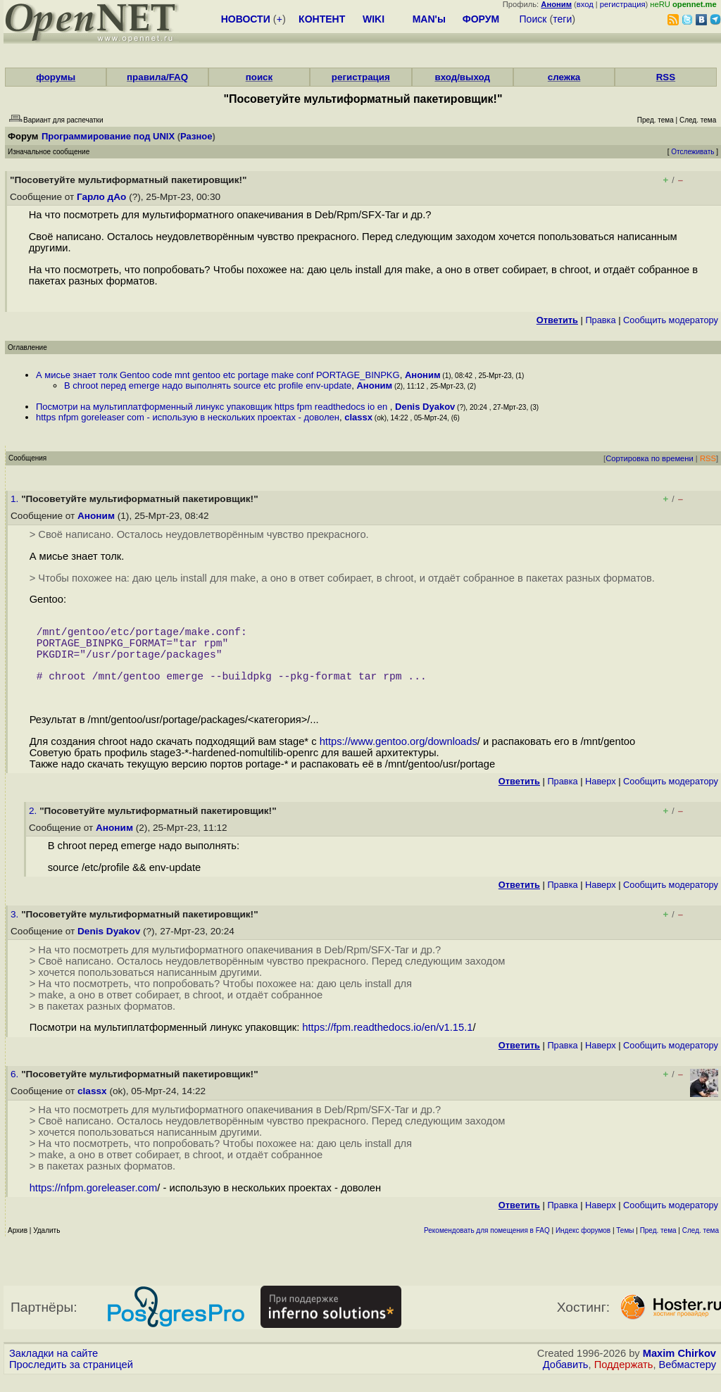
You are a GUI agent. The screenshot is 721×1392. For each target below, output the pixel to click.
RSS (665, 77)
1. (16, 499)
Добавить (566, 1378)
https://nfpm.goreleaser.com (94, 1202)
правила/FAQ (157, 77)
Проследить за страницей (71, 1378)
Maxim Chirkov (679, 1367)
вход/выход (462, 77)
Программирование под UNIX (108, 136)
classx (358, 417)
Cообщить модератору (670, 320)
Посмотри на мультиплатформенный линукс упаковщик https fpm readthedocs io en (213, 406)
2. (34, 825)
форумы (55, 77)
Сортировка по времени (650, 458)
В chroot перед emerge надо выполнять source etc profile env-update (207, 385)
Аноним (423, 375)
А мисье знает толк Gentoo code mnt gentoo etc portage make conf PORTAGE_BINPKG (218, 375)
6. (16, 1088)
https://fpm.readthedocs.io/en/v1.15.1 (387, 1041)
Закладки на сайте (53, 1367)
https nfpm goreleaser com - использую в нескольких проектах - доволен (187, 417)
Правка (600, 320)
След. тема (700, 1244)
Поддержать (623, 1378)
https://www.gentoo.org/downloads (398, 755)
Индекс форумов (583, 1244)
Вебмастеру (687, 1378)
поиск (259, 77)
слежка (564, 77)
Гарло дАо (101, 197)
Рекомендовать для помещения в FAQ (487, 1244)
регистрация (623, 4)
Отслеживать (692, 152)
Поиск (533, 19)
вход (585, 4)
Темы (625, 1244)
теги (562, 19)
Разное (196, 136)
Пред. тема (658, 1244)
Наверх (600, 795)
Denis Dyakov (425, 406)
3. (16, 928)
